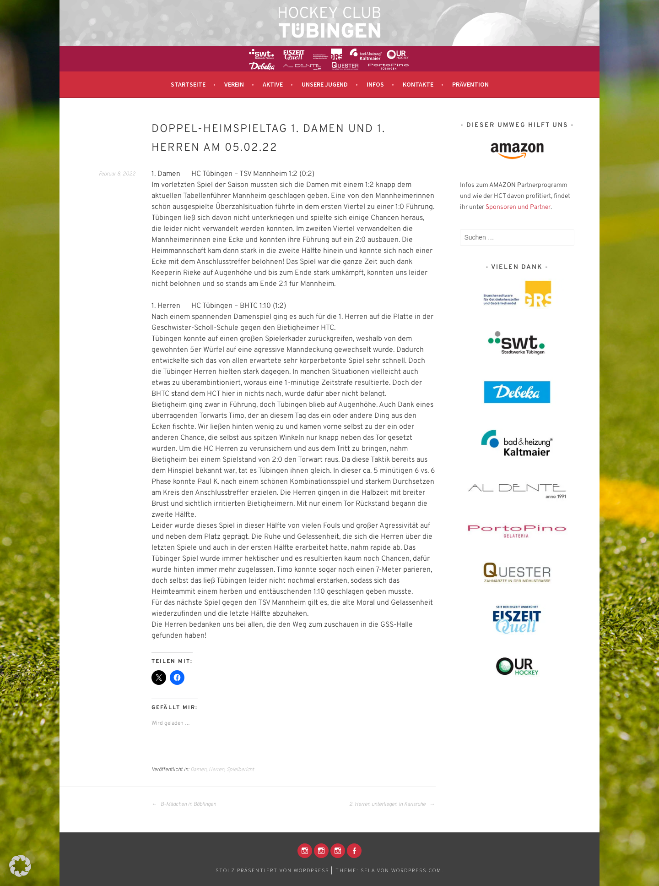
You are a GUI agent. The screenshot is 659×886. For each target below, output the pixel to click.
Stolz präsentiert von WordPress (272, 870)
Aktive (273, 84)
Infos (375, 84)
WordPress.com (416, 870)
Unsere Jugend (325, 84)
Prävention (470, 84)
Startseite (188, 84)
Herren (216, 769)
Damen (198, 769)
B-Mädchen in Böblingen (183, 804)
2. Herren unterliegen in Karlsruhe (392, 804)
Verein (234, 84)
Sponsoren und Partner (518, 207)
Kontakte (418, 84)
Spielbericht (240, 769)
